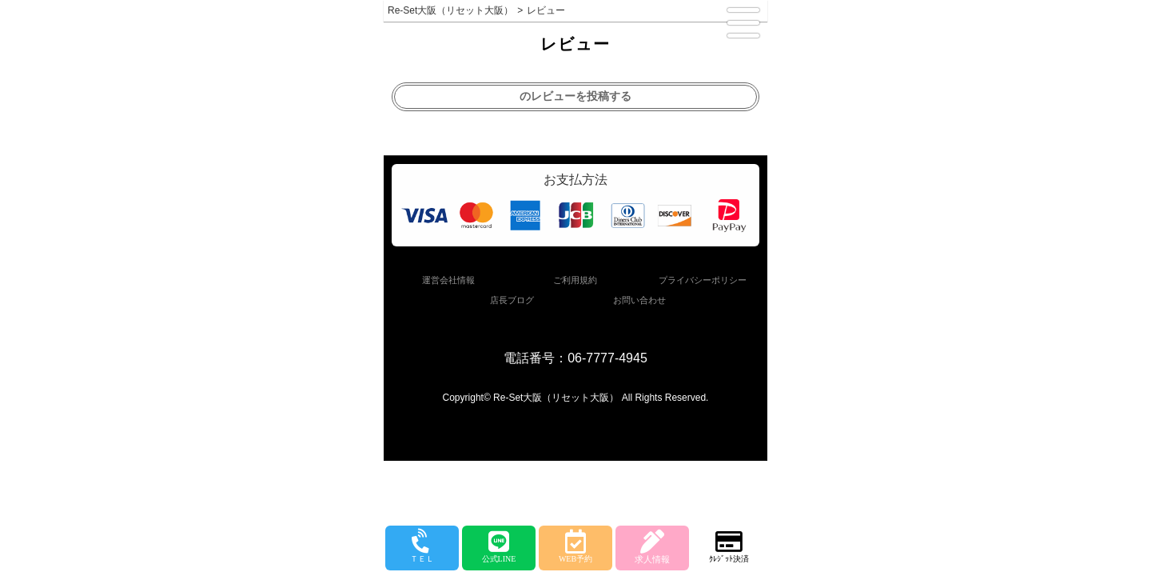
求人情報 (652, 547)
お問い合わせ (639, 300)
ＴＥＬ (422, 547)
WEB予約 (575, 546)
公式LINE (499, 546)
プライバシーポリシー (703, 280)
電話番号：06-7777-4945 (575, 358)
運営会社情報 (448, 280)
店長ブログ (512, 300)
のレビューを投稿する (575, 96)
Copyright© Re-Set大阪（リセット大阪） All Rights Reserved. (576, 397)
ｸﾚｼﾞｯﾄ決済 (729, 546)
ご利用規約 (575, 280)
